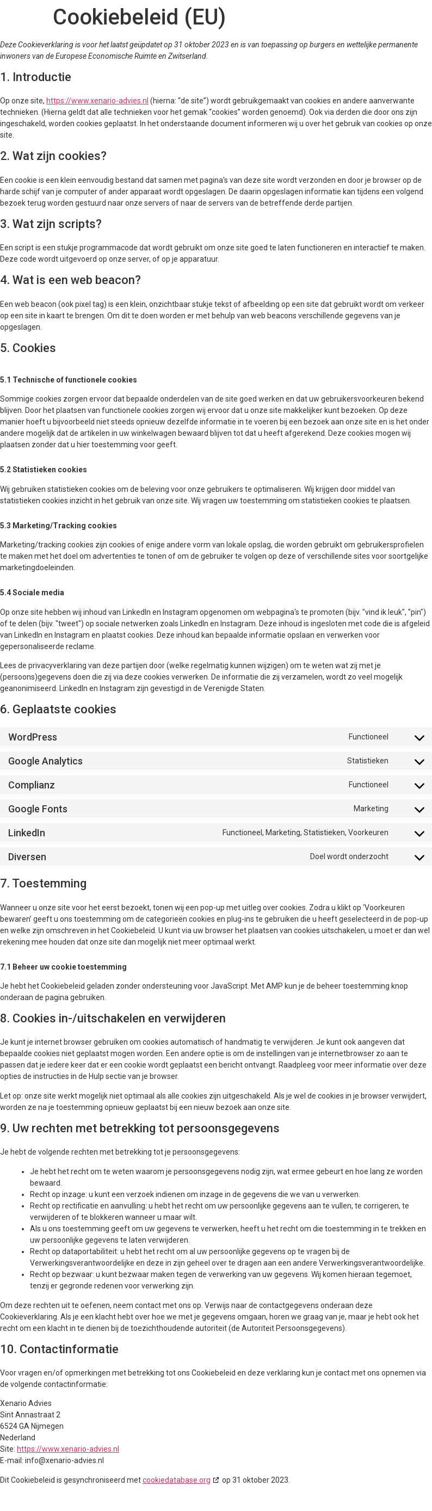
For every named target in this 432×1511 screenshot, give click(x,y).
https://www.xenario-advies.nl (97, 100)
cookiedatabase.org (177, 1480)
